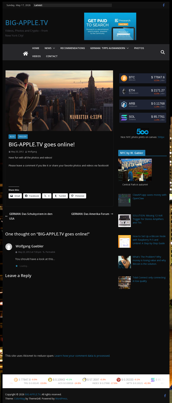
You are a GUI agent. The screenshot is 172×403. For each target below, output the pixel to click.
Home (35, 48)
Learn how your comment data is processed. (82, 356)
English (22, 136)
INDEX (98, 383)
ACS (63, 383)
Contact (52, 56)
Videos (36, 56)
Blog (12, 136)
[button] (53, 48)
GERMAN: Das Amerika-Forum (92, 214)
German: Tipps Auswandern (107, 48)
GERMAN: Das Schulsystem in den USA (28, 216)
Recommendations (72, 48)
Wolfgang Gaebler (30, 246)
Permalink (49, 252)
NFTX (132, 383)
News (48, 48)
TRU (29, 383)
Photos (139, 48)
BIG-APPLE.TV (26, 22)
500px (161, 137)
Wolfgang (32, 151)
